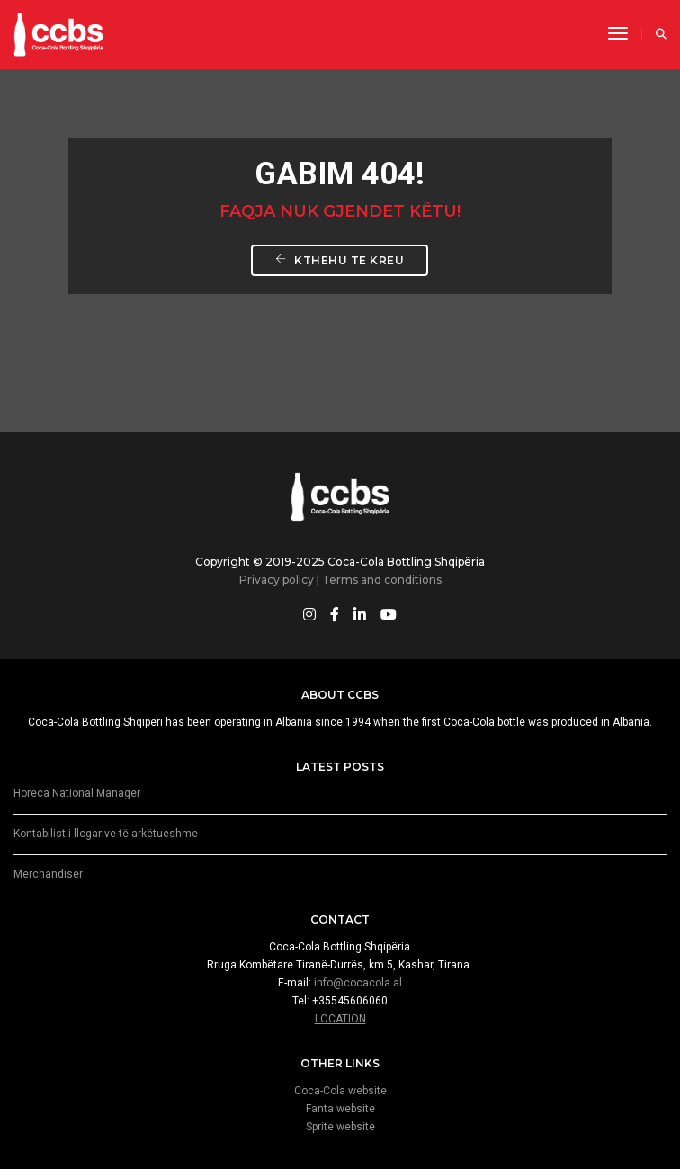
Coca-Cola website (340, 1090)
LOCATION (340, 1019)
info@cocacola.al (358, 983)
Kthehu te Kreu (339, 260)
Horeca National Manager (76, 793)
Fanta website (340, 1108)
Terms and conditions (382, 579)
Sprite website (340, 1126)
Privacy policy (276, 579)
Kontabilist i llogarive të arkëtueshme (105, 833)
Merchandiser (48, 874)
